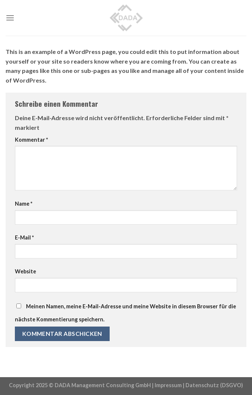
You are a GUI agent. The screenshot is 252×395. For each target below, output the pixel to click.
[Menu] (10, 18)
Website (25, 271)
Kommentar (31, 140)
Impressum (168, 385)
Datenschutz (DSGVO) (214, 385)
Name (23, 203)
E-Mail (24, 237)
